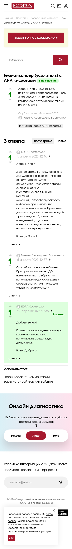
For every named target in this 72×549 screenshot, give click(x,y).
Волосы (16, 435)
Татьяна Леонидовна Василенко (44, 117)
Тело (56, 435)
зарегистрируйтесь (19, 381)
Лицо (36, 435)
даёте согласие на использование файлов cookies (30, 517)
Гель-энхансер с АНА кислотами (40, 125)
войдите (47, 381)
